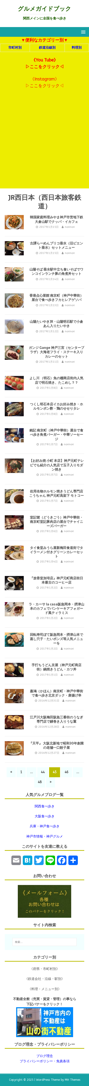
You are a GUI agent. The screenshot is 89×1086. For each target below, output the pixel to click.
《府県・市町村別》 (45, 969)
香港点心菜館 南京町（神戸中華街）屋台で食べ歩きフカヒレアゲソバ (56, 297)
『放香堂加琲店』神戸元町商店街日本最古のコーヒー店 (56, 580)
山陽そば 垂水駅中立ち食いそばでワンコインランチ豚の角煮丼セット (56, 271)
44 (43, 772)
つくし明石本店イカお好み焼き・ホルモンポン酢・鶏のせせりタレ (56, 406)
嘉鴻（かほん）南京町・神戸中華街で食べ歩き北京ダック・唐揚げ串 (56, 693)
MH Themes (72, 1079)
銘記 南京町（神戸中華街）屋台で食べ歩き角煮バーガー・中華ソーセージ (56, 434)
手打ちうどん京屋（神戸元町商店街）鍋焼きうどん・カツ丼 (56, 667)
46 (66, 772)
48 (40, 782)
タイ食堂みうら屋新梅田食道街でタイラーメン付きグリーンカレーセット (56, 552)
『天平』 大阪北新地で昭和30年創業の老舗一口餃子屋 (56, 745)
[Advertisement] (44, 141)
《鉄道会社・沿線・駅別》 (45, 979)
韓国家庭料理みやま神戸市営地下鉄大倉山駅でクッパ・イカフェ (56, 219)
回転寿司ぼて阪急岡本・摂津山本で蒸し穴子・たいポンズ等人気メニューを (56, 639)
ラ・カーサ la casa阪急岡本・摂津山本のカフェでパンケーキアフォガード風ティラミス (56, 608)
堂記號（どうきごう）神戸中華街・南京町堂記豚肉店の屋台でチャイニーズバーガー (56, 522)
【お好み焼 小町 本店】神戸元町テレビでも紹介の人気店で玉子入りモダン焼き (56, 465)
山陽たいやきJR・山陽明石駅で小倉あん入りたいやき (56, 323)
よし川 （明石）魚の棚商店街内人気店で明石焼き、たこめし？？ (56, 380)
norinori (70, 227)
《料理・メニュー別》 (44, 989)
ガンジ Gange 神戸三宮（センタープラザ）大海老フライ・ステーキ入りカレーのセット (56, 352)
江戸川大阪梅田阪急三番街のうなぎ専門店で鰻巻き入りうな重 (56, 719)
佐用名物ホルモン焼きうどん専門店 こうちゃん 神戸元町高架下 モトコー (56, 493)
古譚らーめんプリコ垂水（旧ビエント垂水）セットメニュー (56, 245)
